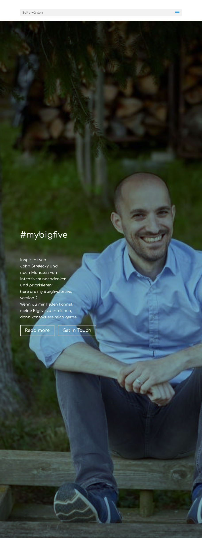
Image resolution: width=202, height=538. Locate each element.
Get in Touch (77, 330)
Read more (37, 330)
